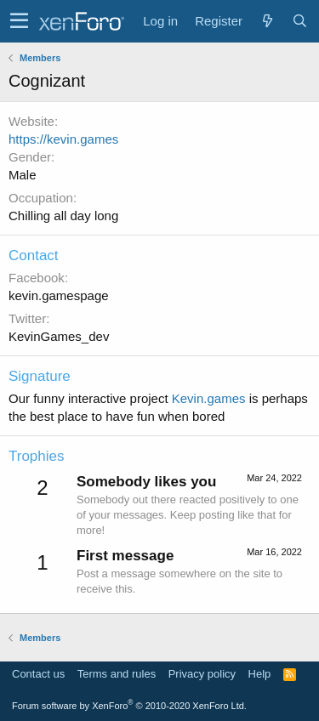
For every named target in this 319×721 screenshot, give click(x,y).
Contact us (38, 673)
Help (259, 673)
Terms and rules (116, 673)
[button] (19, 21)
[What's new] (267, 21)
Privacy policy (202, 673)
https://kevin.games (63, 139)
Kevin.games (209, 398)
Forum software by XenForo (129, 706)
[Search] (299, 21)
